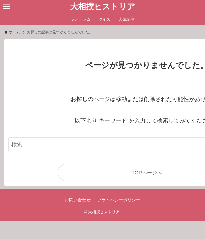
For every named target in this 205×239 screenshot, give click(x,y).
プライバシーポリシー (118, 200)
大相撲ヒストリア (102, 7)
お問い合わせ (78, 200)
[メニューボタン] (6, 6)
